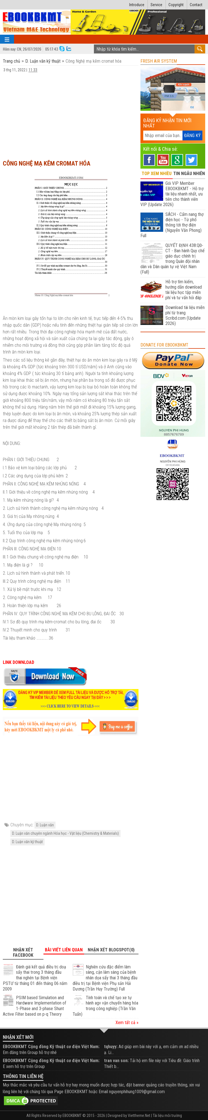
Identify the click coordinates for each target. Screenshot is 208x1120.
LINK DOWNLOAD (18, 662)
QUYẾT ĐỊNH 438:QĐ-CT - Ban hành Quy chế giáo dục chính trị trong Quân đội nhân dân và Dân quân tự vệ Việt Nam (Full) (172, 259)
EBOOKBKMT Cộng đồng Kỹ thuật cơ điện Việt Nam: (51, 1046)
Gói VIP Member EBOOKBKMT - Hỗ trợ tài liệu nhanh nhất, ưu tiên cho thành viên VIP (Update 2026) (172, 194)
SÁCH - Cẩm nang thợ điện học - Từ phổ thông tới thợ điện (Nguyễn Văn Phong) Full (172, 225)
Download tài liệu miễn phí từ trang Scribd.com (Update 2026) (185, 315)
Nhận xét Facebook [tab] (23, 952)
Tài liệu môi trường (167, 1115)
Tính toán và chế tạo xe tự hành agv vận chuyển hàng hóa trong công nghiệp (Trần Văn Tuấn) (105, 1006)
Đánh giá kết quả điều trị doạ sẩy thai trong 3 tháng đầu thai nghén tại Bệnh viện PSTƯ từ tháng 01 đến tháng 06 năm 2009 (35, 978)
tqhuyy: (110, 1046)
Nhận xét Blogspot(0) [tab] (111, 949)
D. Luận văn (45, 825)
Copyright (176, 5)
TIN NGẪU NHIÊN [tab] (189, 173)
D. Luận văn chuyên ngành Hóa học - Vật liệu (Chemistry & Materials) (65, 833)
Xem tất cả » (126, 1022)
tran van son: (116, 1060)
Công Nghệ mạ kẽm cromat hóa (46, 163)
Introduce (136, 5)
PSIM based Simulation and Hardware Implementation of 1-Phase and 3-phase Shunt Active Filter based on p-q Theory (34, 1006)
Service (156, 5)
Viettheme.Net (139, 1115)
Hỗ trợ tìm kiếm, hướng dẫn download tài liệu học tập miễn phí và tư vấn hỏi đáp (183, 289)
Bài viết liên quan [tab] (64, 949)
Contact (196, 5)
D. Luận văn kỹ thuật (43, 61)
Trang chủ (12, 61)
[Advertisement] (70, 113)
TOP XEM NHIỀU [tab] (157, 173)
